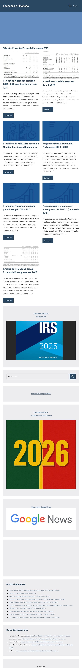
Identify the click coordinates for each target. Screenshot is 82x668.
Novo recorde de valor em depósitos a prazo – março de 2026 (31, 609)
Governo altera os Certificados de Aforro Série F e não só (44, 634)
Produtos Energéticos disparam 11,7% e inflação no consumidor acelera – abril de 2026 (41, 600)
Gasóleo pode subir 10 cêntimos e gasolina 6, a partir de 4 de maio (33, 597)
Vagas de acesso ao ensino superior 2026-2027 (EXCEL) (29, 591)
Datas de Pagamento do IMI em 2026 (22, 588)
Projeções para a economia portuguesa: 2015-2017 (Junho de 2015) (59, 205)
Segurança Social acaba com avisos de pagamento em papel (31, 606)
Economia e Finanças (17, 6)
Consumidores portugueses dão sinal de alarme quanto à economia (34, 612)
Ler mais (8, 112)
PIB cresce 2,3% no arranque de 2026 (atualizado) (27, 603)
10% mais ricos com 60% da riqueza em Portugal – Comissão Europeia (34, 585)
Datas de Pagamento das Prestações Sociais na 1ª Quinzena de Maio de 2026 (37, 594)
